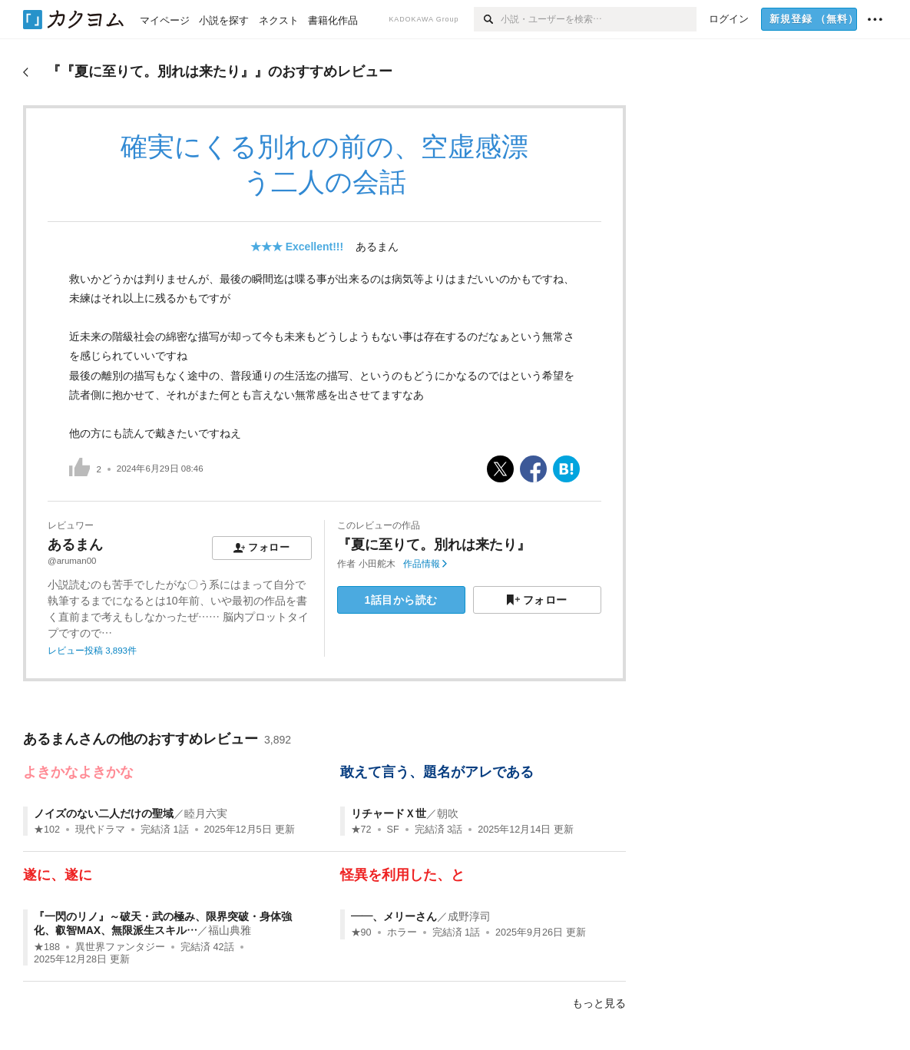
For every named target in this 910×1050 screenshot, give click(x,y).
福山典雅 (229, 930)
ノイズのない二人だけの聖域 (104, 813)
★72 (361, 829)
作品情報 (425, 563)
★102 (47, 829)
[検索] (487, 19)
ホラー (402, 932)
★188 (47, 947)
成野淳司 (469, 916)
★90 (361, 932)
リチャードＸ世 (388, 813)
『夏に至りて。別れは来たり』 (434, 544)
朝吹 (447, 813)
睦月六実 (205, 813)
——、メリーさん (394, 916)
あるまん (377, 246)
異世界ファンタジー (120, 947)
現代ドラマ (100, 829)
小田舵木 (377, 563)
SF (393, 829)
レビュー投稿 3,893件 (92, 650)
